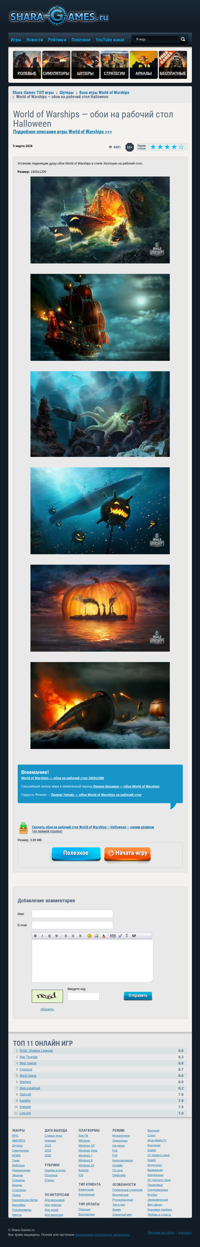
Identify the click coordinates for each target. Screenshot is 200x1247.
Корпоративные (123, 1160)
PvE (115, 1150)
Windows (84, 1140)
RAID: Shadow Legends (36, 1051)
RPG (15, 1135)
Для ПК (83, 1135)
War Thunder (29, 1057)
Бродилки (154, 1145)
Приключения (21, 1170)
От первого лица (159, 1155)
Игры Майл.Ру (157, 1140)
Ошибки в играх (55, 1170)
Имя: (21, 914)
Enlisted (25, 1107)
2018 (48, 1145)
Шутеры (17, 1145)
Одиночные (120, 1140)
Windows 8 (86, 1160)
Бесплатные (87, 1214)
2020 (48, 1155)
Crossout (26, 1069)
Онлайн (118, 1165)
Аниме (117, 1209)
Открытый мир (122, 1214)
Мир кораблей (30, 1088)
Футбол (153, 1194)
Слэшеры (18, 1180)
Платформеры (22, 1209)
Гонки (16, 1160)
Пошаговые (155, 1184)
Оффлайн (119, 1175)
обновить (47, 1009)
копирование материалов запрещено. (102, 1235)
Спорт (152, 1135)
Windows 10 (86, 1165)
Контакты (185, 1233)
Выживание (155, 1170)
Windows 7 (86, 1155)
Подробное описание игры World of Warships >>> (62, 132)
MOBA (16, 1155)
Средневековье (158, 1189)
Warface (25, 1082)
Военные (154, 1130)
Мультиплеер (121, 1135)
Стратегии (19, 1190)
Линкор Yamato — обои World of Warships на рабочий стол (96, 795)
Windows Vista (88, 1150)
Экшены (17, 1175)
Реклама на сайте (161, 1233)
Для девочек (53, 1204)
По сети (118, 1170)
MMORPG (19, 1140)
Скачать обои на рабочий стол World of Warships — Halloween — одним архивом (93, 829)
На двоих (119, 1145)
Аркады (17, 1185)
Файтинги (18, 1165)
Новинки (50, 1140)
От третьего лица (159, 1179)
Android (84, 1170)
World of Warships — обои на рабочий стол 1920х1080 (62, 778)
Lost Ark (25, 1113)
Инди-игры (155, 1165)
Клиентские (86, 1189)
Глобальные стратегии (127, 1189)
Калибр (25, 1101)
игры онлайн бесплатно (58, 15)
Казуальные (156, 1174)
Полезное (51, 1175)
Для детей (51, 1209)
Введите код (77, 989)
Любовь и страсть (159, 1214)
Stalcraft (25, 1094)
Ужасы (16, 1194)
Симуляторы (20, 1150)
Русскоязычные (123, 1199)
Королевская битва (25, 1199)
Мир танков (28, 1063)
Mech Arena (28, 1076)
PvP (115, 1155)
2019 (48, 1150)
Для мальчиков (55, 1199)
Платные (84, 1209)
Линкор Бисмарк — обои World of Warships (126, 786)
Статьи (49, 1180)
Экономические (158, 1199)
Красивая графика (160, 1209)
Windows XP (87, 1145)
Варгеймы (19, 1204)
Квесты (17, 1214)
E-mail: (22, 925)
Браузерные (87, 1194)
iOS (81, 1175)
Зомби (152, 1150)
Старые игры (53, 1135)
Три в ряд (119, 1204)
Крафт (152, 1160)
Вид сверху (155, 1204)
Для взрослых (54, 1214)
